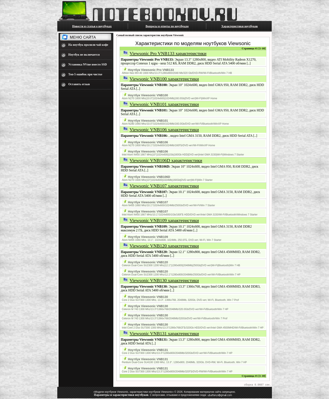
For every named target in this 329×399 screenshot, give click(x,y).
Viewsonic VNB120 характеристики (164, 245)
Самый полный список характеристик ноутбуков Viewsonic (150, 35)
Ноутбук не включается (84, 54)
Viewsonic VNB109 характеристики (164, 220)
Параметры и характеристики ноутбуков (121, 395)
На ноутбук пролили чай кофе (88, 44)
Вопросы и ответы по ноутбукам (167, 26)
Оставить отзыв (79, 84)
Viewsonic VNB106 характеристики (164, 129)
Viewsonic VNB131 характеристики (164, 333)
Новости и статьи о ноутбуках (92, 26)
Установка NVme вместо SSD (87, 64)
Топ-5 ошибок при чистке (85, 74)
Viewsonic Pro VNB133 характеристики (168, 53)
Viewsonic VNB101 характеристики (164, 104)
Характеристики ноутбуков (239, 26)
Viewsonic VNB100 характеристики (164, 78)
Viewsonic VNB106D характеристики (166, 160)
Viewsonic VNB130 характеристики (164, 280)
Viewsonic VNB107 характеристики (164, 185)
